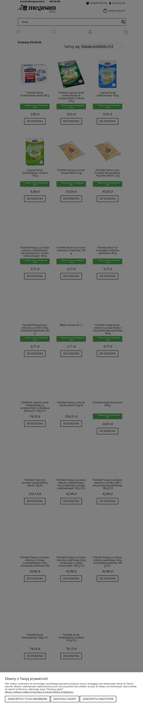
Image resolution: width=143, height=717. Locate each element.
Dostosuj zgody (64, 699)
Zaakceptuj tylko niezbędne (27, 699)
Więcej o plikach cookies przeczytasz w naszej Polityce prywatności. (39, 691)
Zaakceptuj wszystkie (98, 699)
